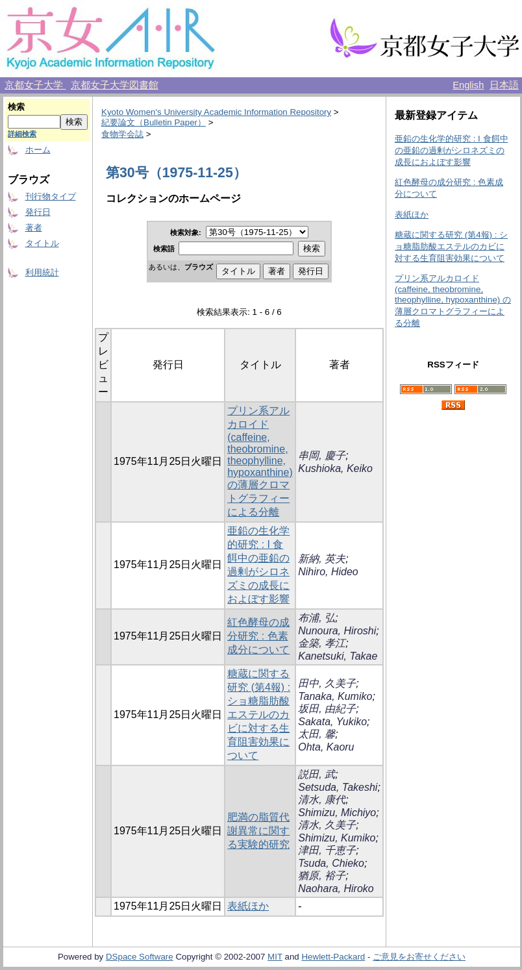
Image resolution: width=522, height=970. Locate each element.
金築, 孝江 (321, 643)
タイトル (42, 243)
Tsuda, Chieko (331, 863)
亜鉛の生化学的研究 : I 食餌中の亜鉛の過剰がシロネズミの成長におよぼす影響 (451, 150)
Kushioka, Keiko (335, 468)
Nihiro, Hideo (328, 571)
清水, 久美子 (327, 824)
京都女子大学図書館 (114, 85)
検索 (16, 107)
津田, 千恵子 (327, 850)
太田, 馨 (316, 734)
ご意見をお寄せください (419, 957)
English (468, 85)
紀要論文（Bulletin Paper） (153, 122)
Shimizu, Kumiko (336, 837)
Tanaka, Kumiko (335, 696)
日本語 (504, 85)
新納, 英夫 (321, 558)
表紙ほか (248, 906)
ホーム (38, 150)
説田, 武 (316, 774)
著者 (33, 227)
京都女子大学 (35, 85)
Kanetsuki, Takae (337, 656)
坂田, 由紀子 (327, 708)
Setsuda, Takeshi (337, 787)
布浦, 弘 (316, 617)
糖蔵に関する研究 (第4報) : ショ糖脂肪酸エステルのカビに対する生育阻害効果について (258, 714)
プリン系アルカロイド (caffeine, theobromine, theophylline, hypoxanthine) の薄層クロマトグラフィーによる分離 (260, 461)
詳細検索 (22, 134)
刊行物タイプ (50, 196)
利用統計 (42, 272)
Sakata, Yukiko (332, 721)
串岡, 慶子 (321, 455)
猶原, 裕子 (321, 875)
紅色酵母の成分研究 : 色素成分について (258, 636)
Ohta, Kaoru (326, 746)
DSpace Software (139, 957)
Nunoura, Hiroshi (337, 630)
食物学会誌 (122, 134)
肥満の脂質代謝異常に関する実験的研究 (258, 831)
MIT (274, 957)
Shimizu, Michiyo (337, 812)
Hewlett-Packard (333, 957)
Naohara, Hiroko (336, 888)
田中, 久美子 (327, 683)
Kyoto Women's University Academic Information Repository (216, 112)
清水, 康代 (321, 799)
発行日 (38, 212)
